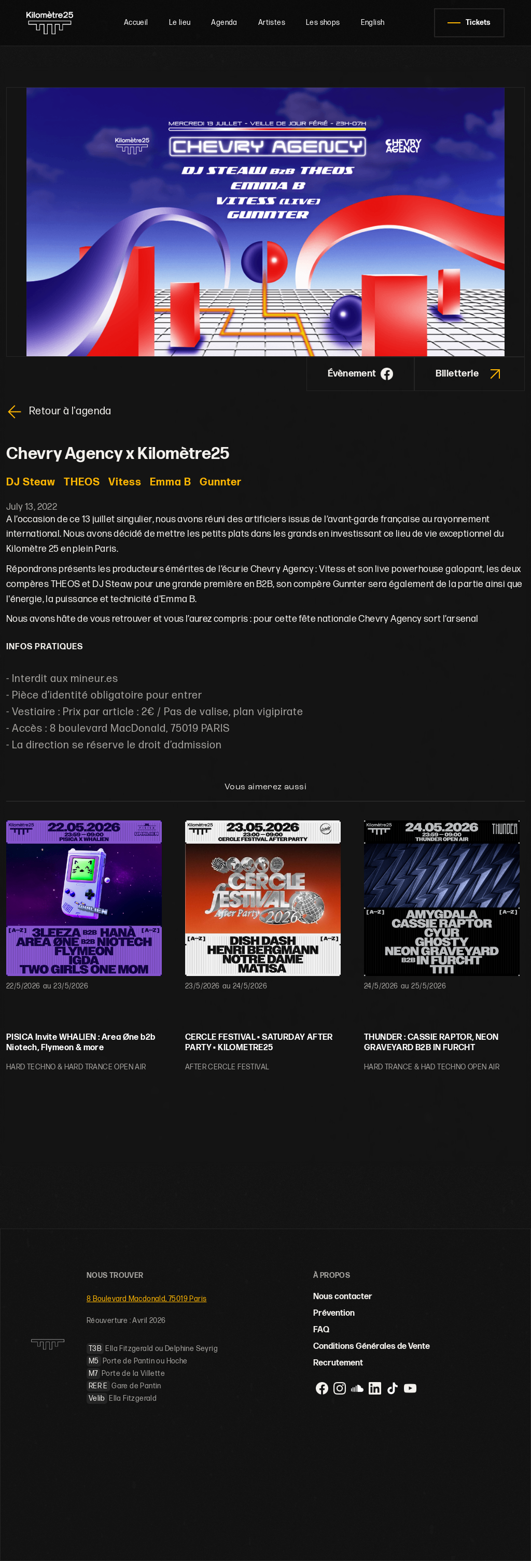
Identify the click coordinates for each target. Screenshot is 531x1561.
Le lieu (180, 22)
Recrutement (338, 1363)
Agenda (224, 22)
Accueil (136, 22)
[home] (50, 22)
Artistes (271, 22)
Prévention (334, 1313)
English (373, 22)
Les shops (323, 22)
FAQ (321, 1330)
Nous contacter (342, 1297)
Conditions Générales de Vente (371, 1346)
